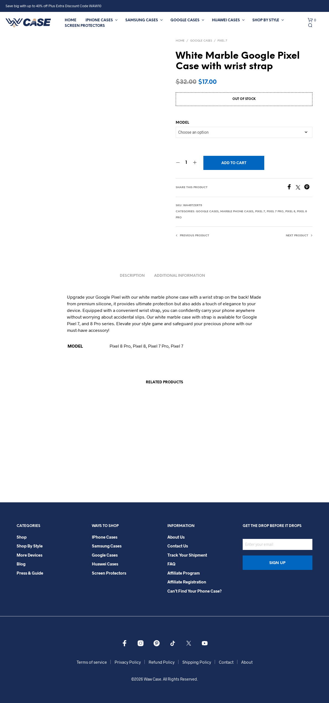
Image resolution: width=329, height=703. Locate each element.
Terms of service (92, 662)
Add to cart (233, 163)
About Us (176, 536)
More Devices (29, 554)
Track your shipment (187, 554)
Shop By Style (265, 20)
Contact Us (177, 545)
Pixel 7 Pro (275, 211)
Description (132, 276)
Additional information (179, 276)
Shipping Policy (196, 662)
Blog (21, 563)
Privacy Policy (128, 662)
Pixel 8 (290, 211)
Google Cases (185, 20)
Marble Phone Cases (236, 211)
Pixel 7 (222, 40)
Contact (226, 662)
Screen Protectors (85, 26)
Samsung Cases (141, 20)
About (247, 662)
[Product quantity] (186, 163)
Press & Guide (30, 572)
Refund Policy (162, 662)
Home (70, 20)
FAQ (171, 563)
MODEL (182, 123)
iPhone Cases (99, 20)
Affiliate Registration (186, 581)
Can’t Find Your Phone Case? (194, 590)
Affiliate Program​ (183, 572)
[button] (312, 20)
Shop (22, 536)
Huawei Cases (226, 20)
